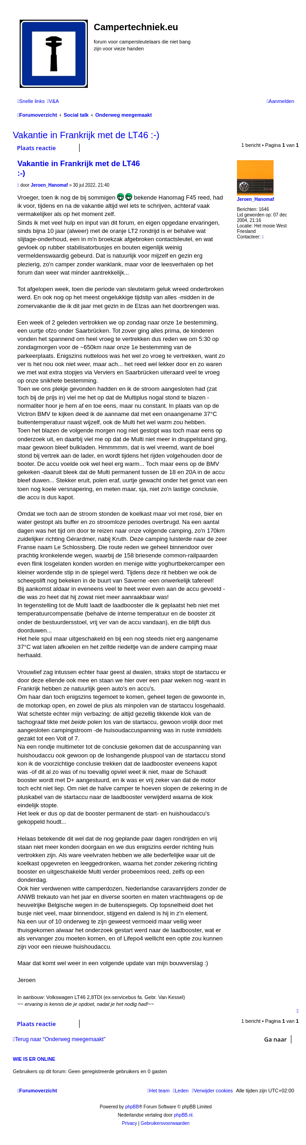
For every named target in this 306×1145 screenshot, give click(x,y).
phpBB (132, 1106)
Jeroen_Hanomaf (255, 199)
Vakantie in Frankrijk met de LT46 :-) (86, 135)
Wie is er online (34, 1059)
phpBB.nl (183, 1115)
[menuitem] (53, 101)
